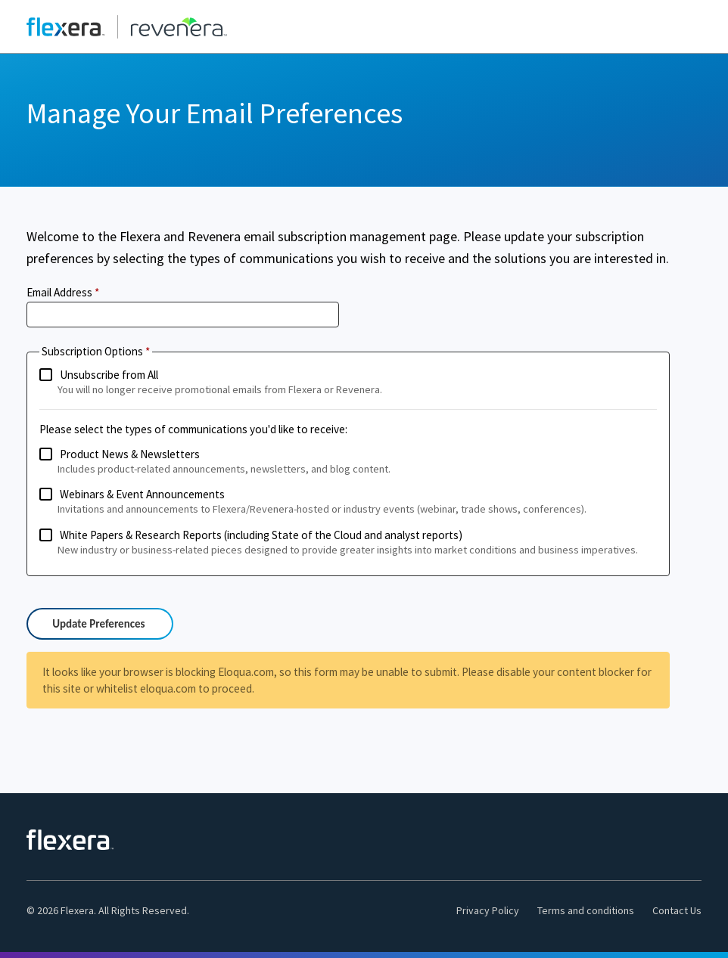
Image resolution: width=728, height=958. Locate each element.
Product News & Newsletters (349, 462)
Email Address (59, 292)
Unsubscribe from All (349, 382)
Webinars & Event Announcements (349, 502)
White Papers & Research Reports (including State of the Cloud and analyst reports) (349, 543)
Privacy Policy (487, 910)
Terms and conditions (585, 910)
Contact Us (677, 910)
